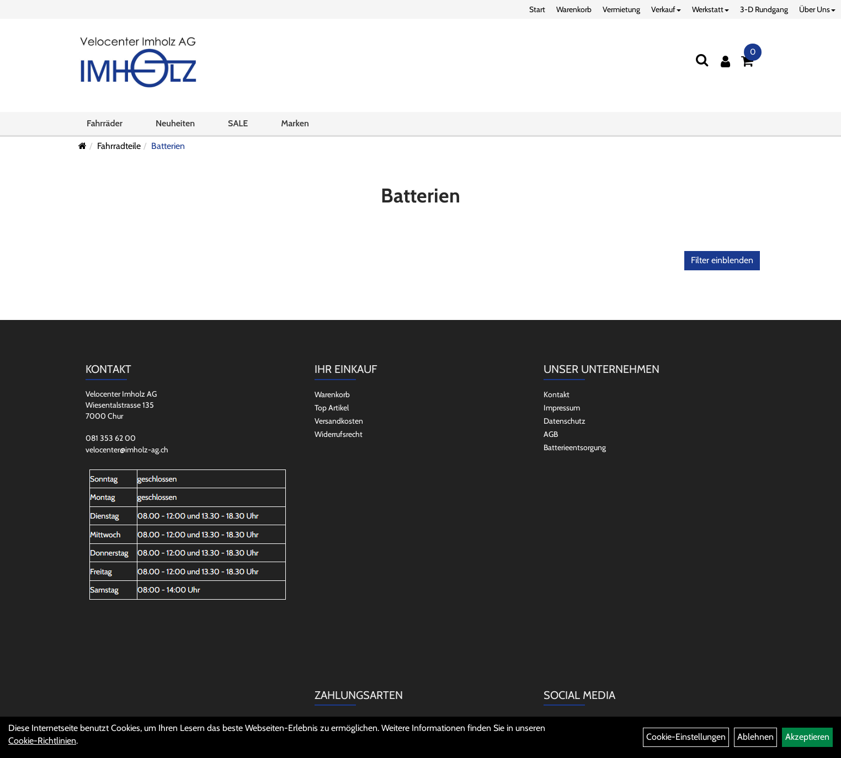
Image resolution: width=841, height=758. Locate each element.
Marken (294, 123)
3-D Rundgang (764, 9)
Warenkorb (574, 9)
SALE (238, 123)
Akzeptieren (807, 737)
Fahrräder (105, 123)
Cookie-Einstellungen (686, 737)
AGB (551, 434)
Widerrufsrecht (339, 434)
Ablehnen (755, 737)
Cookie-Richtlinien (42, 740)
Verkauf (666, 9)
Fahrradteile (119, 146)
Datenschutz (564, 421)
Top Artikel (332, 408)
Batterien (168, 146)
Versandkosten (339, 421)
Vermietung (621, 9)
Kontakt (556, 394)
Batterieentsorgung (575, 447)
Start (537, 9)
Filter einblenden (722, 260)
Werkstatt (710, 9)
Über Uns (817, 9)
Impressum (562, 408)
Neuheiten (175, 123)
